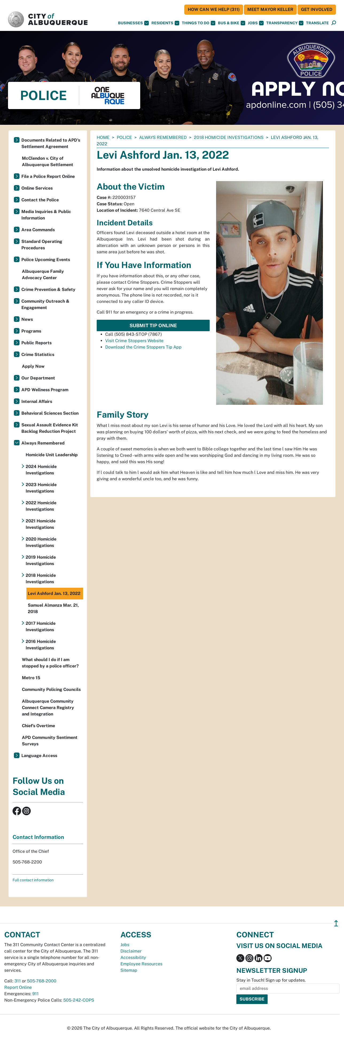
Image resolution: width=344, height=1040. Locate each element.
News (27, 319)
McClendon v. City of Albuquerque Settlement (47, 161)
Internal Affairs (36, 401)
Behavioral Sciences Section (50, 413)
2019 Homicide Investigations (41, 560)
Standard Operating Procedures (41, 244)
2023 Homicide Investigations (41, 488)
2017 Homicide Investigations (41, 626)
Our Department (38, 378)
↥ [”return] (336, 923)
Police (124, 137)
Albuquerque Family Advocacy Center (43, 274)
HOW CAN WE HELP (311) (214, 9)
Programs (31, 331)
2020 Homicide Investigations (41, 542)
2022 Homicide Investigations (41, 506)
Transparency (284, 23)
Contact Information (38, 837)
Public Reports (36, 342)
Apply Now (33, 366)
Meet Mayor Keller (270, 9)
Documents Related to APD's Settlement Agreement (50, 143)
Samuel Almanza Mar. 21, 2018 (53, 608)
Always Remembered (163, 137)
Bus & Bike (231, 23)
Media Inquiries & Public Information (46, 215)
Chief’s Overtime (38, 725)
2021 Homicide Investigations (41, 524)
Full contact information (33, 880)
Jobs (256, 23)
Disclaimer (131, 951)
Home (103, 137)
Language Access (39, 755)
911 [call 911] (35, 993)
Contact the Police (40, 199)
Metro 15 (31, 677)
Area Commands (38, 229)
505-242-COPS (78, 1000)
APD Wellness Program (44, 389)
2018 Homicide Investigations (229, 137)
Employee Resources (141, 963)
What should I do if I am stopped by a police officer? (50, 663)
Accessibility (133, 957)
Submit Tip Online (153, 325)
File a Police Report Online (48, 176)
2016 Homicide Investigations (41, 644)
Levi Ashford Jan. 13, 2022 (54, 593)
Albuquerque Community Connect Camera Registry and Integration (48, 708)
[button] (317, 23)
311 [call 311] (17, 980)
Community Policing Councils (51, 689)
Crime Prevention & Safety (48, 289)
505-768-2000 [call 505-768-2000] (41, 980)
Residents (165, 23)
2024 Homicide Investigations (41, 469)
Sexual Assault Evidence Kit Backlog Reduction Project (49, 428)
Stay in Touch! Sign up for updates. (271, 980)
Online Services (37, 188)
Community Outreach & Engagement (45, 304)
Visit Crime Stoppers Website (134, 340)
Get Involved (317, 9)
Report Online (18, 987)
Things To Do (198, 23)
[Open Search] (333, 23)
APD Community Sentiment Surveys (49, 740)
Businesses (133, 23)
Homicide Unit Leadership (52, 454)
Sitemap (128, 970)
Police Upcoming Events (45, 259)
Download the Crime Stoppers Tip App (143, 347)
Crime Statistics (37, 354)
